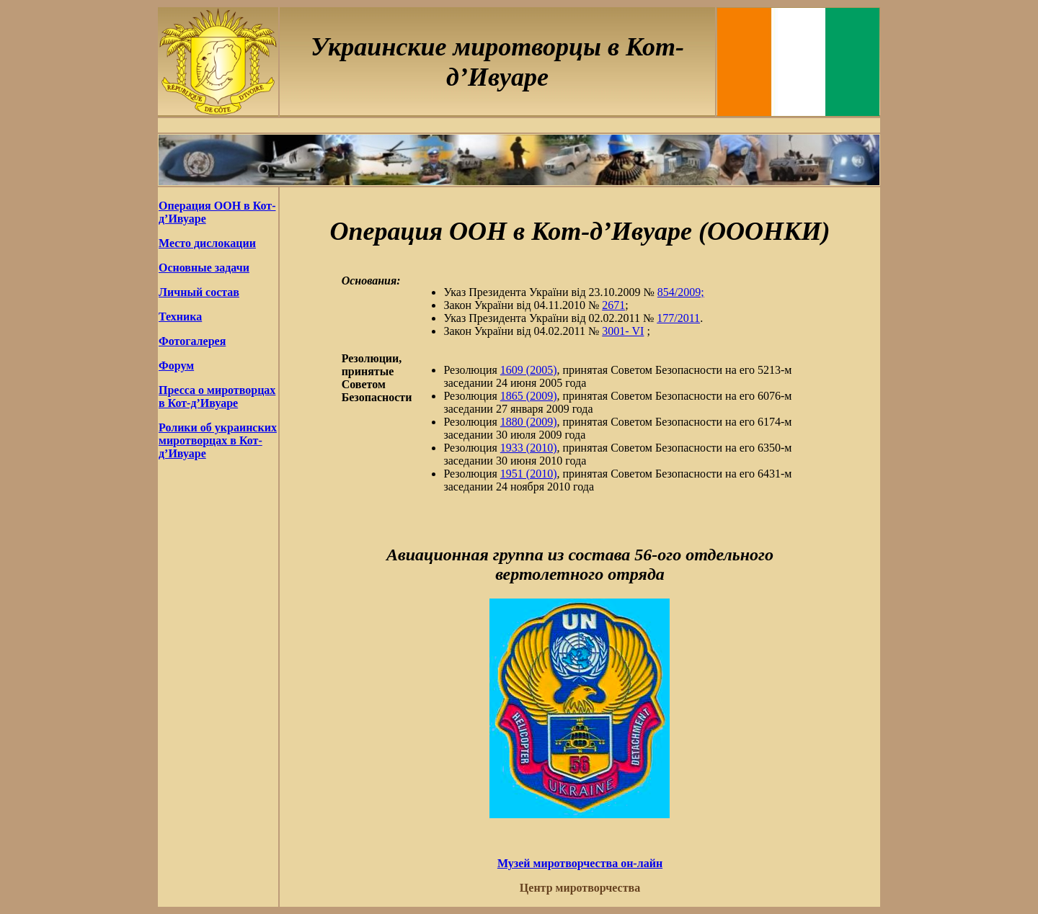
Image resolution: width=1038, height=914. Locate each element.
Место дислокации (207, 243)
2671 (613, 305)
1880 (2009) (528, 422)
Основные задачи (204, 267)
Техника (180, 316)
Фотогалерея (192, 341)
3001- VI (623, 331)
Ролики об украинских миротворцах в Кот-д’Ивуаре (218, 440)
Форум (176, 365)
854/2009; (680, 292)
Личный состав (199, 292)
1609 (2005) (528, 370)
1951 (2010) (528, 473)
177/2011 (678, 318)
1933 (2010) (528, 448)
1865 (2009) (528, 396)
